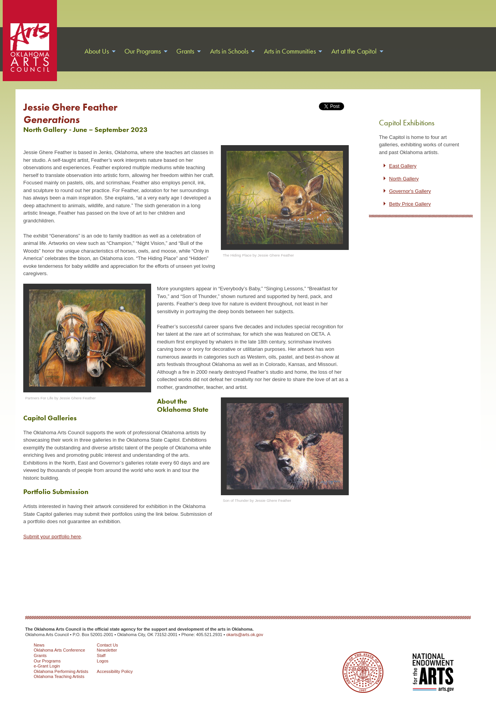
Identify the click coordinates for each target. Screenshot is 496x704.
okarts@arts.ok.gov (244, 634)
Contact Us (107, 645)
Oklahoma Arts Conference (59, 650)
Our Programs (47, 661)
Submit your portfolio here (52, 536)
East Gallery (403, 166)
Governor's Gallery (410, 191)
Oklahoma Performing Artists (61, 671)
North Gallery (404, 179)
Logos (102, 661)
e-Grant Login (47, 666)
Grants (40, 655)
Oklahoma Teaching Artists (59, 676)
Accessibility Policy (115, 671)
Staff (101, 655)
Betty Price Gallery (410, 204)
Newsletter (107, 650)
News (39, 645)
